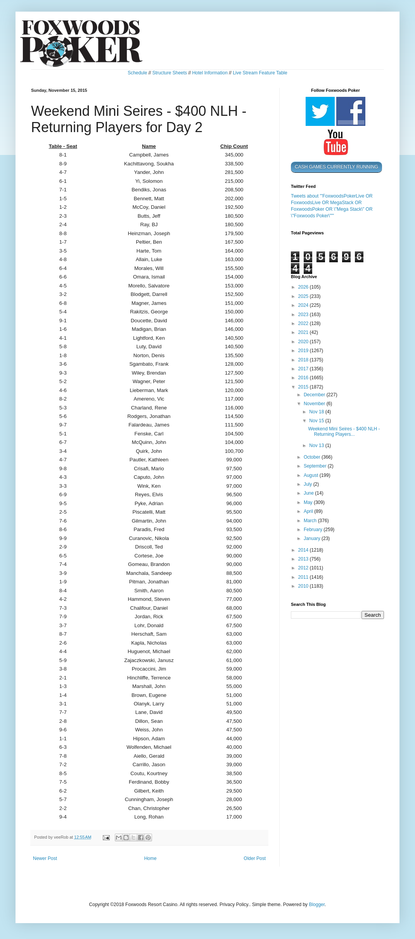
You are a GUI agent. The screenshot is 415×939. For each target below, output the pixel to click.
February (313, 529)
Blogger (317, 904)
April (309, 511)
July (308, 484)
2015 (304, 387)
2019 (304, 350)
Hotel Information (209, 73)
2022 (304, 323)
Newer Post (45, 858)
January (313, 538)
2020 (304, 341)
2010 (304, 586)
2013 (304, 559)
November (315, 403)
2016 (304, 377)
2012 (304, 568)
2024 (304, 305)
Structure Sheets (169, 73)
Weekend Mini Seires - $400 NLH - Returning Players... (344, 431)
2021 (304, 332)
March (311, 520)
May (309, 502)
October (313, 457)
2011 (304, 577)
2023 (304, 314)
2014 (304, 550)
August (312, 475)
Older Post (255, 858)
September (316, 466)
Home (150, 858)
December (315, 394)
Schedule (137, 73)
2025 (304, 296)
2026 (304, 287)
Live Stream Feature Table (260, 73)
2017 (304, 368)
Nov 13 (317, 445)
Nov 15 (317, 420)
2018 (304, 360)
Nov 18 (317, 411)
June (309, 493)
